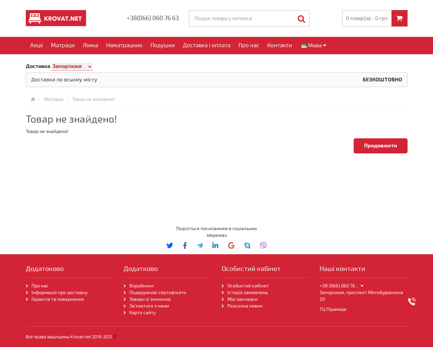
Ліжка (90, 45)
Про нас (248, 45)
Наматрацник (124, 45)
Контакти (279, 45)
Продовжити (380, 145)
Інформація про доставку (59, 292)
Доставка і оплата (206, 45)
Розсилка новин (245, 306)
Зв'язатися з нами (149, 306)
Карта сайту (142, 313)
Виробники (141, 286)
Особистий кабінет (248, 286)
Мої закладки (242, 299)
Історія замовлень (247, 292)
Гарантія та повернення (57, 299)
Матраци (63, 45)
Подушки (162, 45)
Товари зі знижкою (150, 299)
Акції (36, 45)
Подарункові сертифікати (157, 292)
